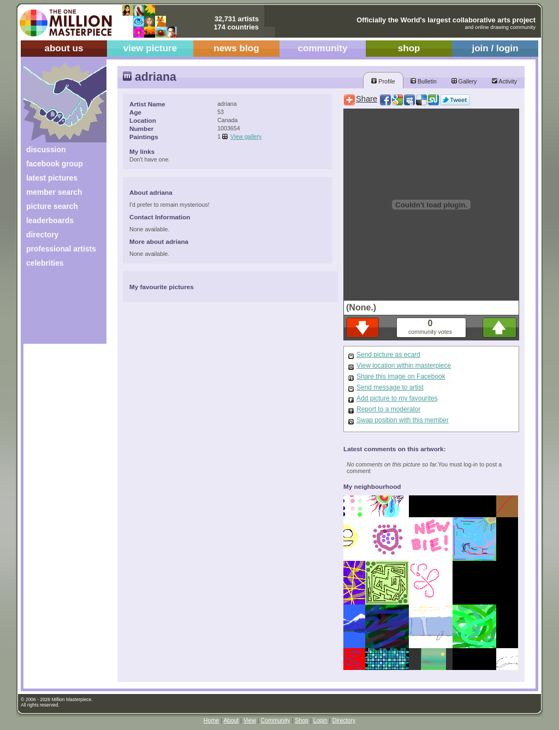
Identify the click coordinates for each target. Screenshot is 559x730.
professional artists (61, 248)
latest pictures (52, 177)
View (249, 720)
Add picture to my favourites (397, 398)
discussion (46, 149)
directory (42, 234)
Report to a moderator (388, 409)
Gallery (464, 81)
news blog (236, 48)
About (231, 720)
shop (409, 48)
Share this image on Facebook (400, 376)
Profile (383, 81)
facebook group (54, 163)
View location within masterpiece (403, 365)
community (323, 48)
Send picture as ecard (388, 354)
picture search (52, 206)
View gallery (245, 136)
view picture (150, 48)
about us (63, 48)
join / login (495, 48)
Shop (301, 720)
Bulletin (424, 81)
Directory (344, 720)
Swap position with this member (402, 420)
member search (54, 192)
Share (366, 98)
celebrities (45, 263)
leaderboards (50, 220)
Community (275, 720)
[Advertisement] (57, 310)
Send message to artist (390, 387)
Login (320, 720)
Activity (504, 81)
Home (211, 720)
